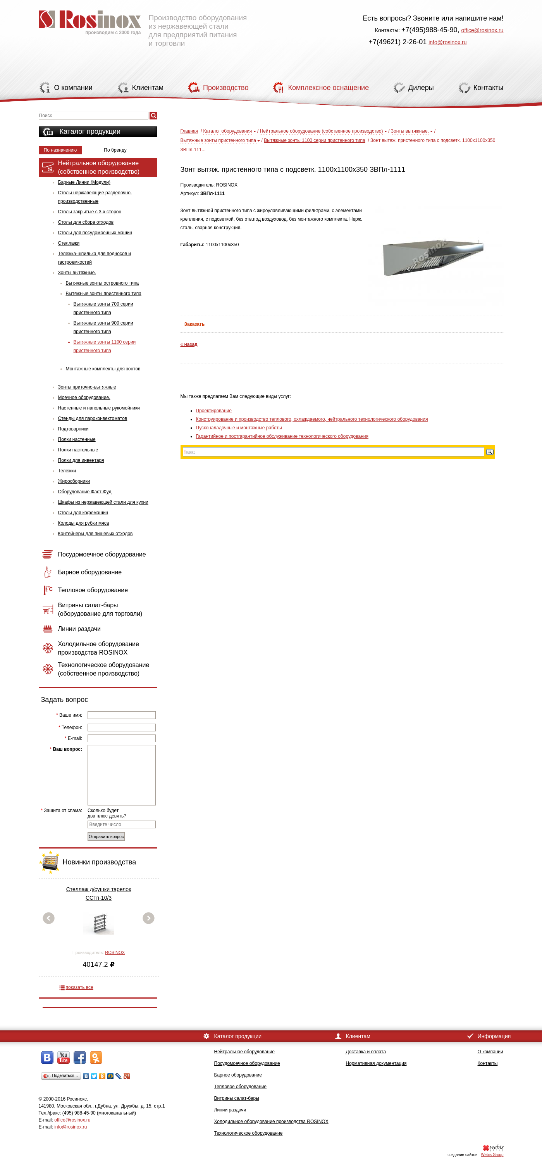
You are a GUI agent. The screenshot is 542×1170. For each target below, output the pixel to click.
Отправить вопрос (106, 836)
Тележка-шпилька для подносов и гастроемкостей (94, 258)
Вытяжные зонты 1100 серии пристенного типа (105, 346)
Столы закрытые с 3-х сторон (90, 211)
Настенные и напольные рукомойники (99, 408)
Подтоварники (73, 429)
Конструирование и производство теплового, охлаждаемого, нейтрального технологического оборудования (312, 419)
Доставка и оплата (366, 1051)
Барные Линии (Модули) (84, 182)
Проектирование (214, 410)
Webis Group (492, 1155)
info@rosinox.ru (447, 42)
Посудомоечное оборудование (247, 1063)
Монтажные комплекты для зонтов (103, 369)
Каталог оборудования (227, 131)
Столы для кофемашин (83, 512)
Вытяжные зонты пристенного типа (103, 293)
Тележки (67, 471)
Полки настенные (77, 439)
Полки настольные (78, 450)
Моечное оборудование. (84, 397)
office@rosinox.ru (482, 30)
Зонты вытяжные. (77, 272)
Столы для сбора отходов (86, 222)
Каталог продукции (90, 131)
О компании (490, 1051)
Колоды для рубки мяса (83, 523)
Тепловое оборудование (240, 1086)
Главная (189, 131)
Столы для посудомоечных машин (95, 232)
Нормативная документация (376, 1063)
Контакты (488, 1063)
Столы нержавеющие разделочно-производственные (95, 197)
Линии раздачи (230, 1110)
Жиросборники (74, 481)
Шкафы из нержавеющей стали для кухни (103, 502)
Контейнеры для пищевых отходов (95, 533)
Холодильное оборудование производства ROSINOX (271, 1121)
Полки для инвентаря (81, 460)
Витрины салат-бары (236, 1098)
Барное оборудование (238, 1075)
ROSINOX (115, 952)
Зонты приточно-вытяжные (87, 387)
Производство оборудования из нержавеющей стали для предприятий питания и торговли (143, 25)
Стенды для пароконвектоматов (92, 418)
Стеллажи (69, 243)
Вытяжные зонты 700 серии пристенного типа (103, 308)
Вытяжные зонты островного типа (102, 283)
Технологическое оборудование (248, 1133)
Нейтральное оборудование (244, 1051)
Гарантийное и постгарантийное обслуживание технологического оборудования (282, 436)
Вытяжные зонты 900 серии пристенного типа (103, 327)
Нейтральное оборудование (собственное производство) (321, 131)
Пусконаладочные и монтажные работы (239, 427)
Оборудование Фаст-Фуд (85, 491)
